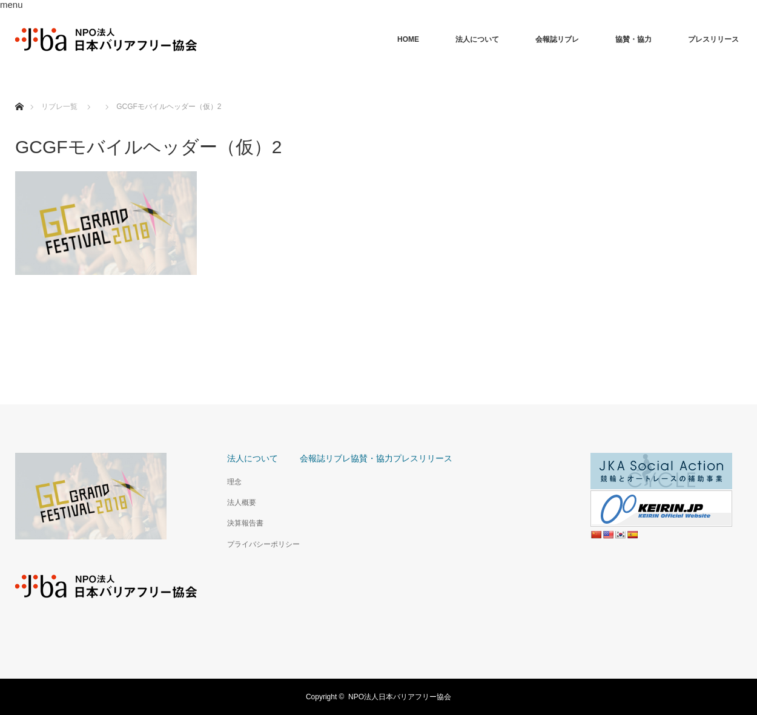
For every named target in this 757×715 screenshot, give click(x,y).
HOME (408, 39)
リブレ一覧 (59, 106)
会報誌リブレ (557, 39)
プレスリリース (713, 39)
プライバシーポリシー (263, 544)
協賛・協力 (633, 39)
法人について (477, 39)
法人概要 (241, 502)
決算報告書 (245, 523)
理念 (234, 482)
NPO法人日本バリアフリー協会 (399, 697)
